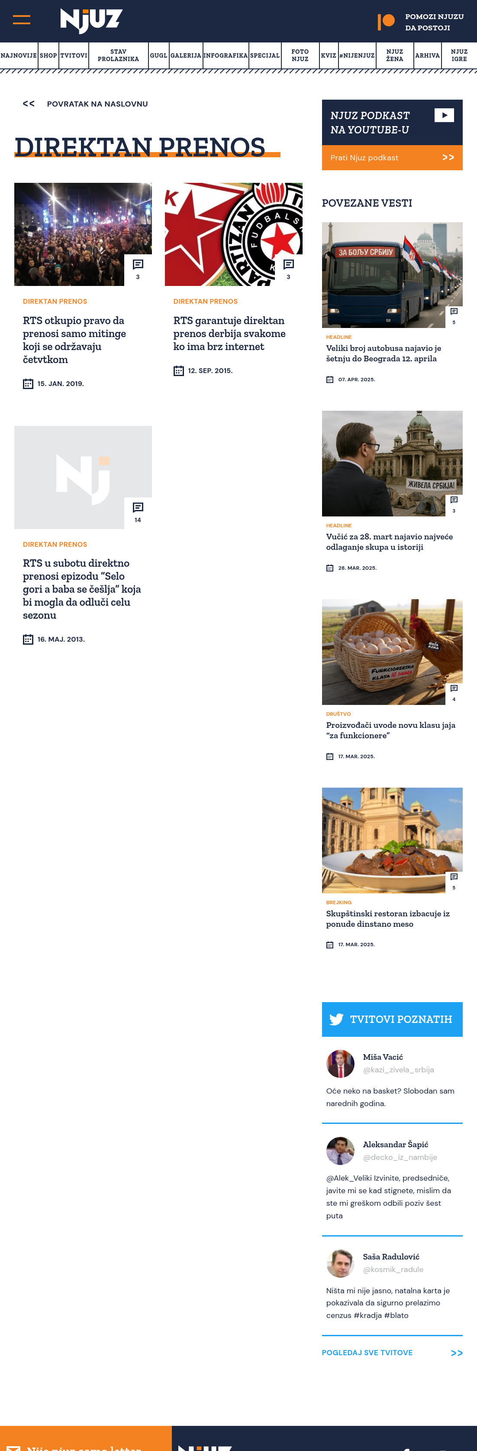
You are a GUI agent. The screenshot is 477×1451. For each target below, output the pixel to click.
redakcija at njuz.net (296, 1428)
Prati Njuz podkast (365, 158)
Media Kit (290, 1391)
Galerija (186, 55)
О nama (256, 1391)
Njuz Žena (394, 55)
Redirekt (456, 1428)
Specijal (265, 55)
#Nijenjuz (357, 55)
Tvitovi (73, 55)
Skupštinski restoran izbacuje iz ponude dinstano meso (389, 867)
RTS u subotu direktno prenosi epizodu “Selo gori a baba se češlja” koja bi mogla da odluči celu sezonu (78, 588)
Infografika (225, 55)
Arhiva (428, 55)
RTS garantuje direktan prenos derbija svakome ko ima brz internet (231, 332)
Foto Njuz (300, 55)
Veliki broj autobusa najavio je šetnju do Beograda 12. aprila (385, 352)
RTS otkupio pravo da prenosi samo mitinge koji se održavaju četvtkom (75, 339)
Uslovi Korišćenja (345, 1391)
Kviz (329, 55)
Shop (48, 55)
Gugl (159, 55)
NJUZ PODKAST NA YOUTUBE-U (370, 122)
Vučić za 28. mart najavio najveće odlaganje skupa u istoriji (391, 524)
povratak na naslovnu (85, 104)
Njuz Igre (459, 55)
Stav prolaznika (118, 55)
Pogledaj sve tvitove (367, 1286)
